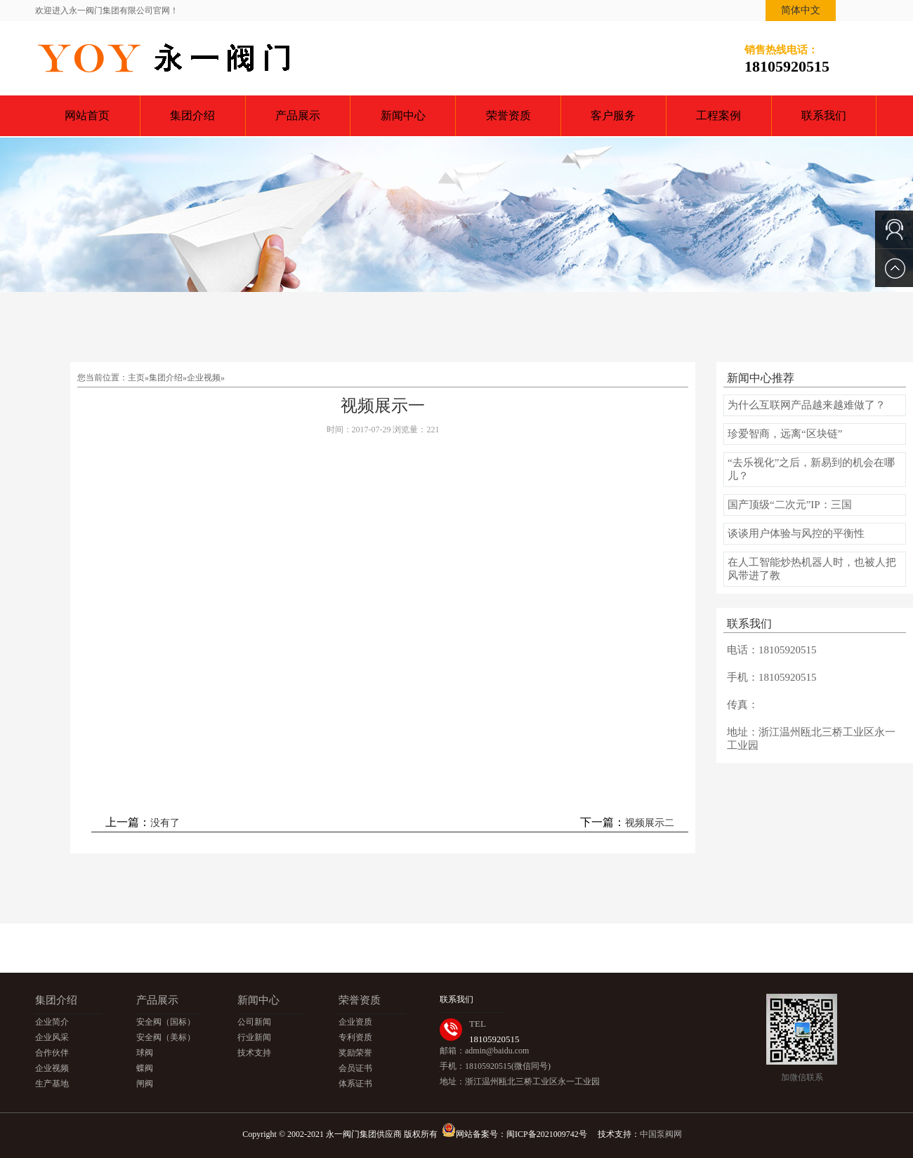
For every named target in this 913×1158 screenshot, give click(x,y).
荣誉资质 (508, 115)
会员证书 (355, 1068)
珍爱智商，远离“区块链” (785, 433)
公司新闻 (254, 1022)
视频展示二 (649, 823)
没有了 (165, 823)
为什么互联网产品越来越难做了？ (807, 405)
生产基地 (52, 1084)
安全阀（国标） (165, 1022)
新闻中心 (403, 115)
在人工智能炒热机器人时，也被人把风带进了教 (812, 569)
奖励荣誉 (355, 1053)
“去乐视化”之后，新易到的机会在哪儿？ (811, 469)
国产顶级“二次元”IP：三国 (790, 504)
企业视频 (204, 377)
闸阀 (144, 1084)
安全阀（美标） (165, 1037)
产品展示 (297, 115)
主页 (136, 377)
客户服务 (613, 115)
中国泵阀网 (661, 1134)
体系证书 (355, 1084)
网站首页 (87, 115)
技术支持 (254, 1053)
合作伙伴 (52, 1053)
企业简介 (52, 1022)
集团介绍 (192, 115)
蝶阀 (144, 1068)
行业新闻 (254, 1037)
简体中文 (800, 10)
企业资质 (355, 1022)
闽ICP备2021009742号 (546, 1134)
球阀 (144, 1053)
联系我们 (823, 115)
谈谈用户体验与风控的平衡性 (796, 533)
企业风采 (52, 1037)
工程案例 (718, 115)
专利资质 (355, 1037)
